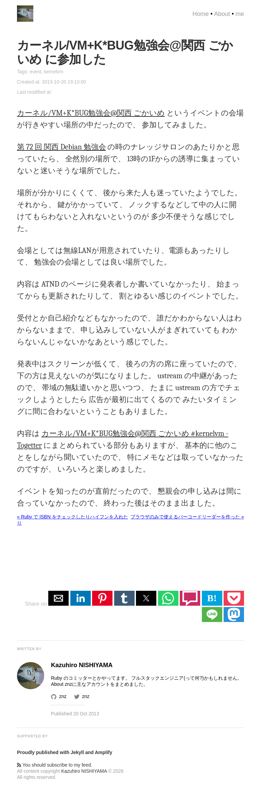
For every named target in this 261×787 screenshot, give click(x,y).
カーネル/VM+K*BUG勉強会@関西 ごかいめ (91, 113)
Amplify (103, 752)
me (240, 14)
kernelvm (53, 71)
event (35, 71)
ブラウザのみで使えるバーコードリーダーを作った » (187, 516)
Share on (36, 604)
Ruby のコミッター (71, 678)
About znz (61, 684)
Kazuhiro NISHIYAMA (84, 771)
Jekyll (77, 752)
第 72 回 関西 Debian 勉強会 (61, 147)
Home (200, 14)
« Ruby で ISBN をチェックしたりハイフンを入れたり (72, 520)
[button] (58, 598)
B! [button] (212, 598)
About (222, 14)
